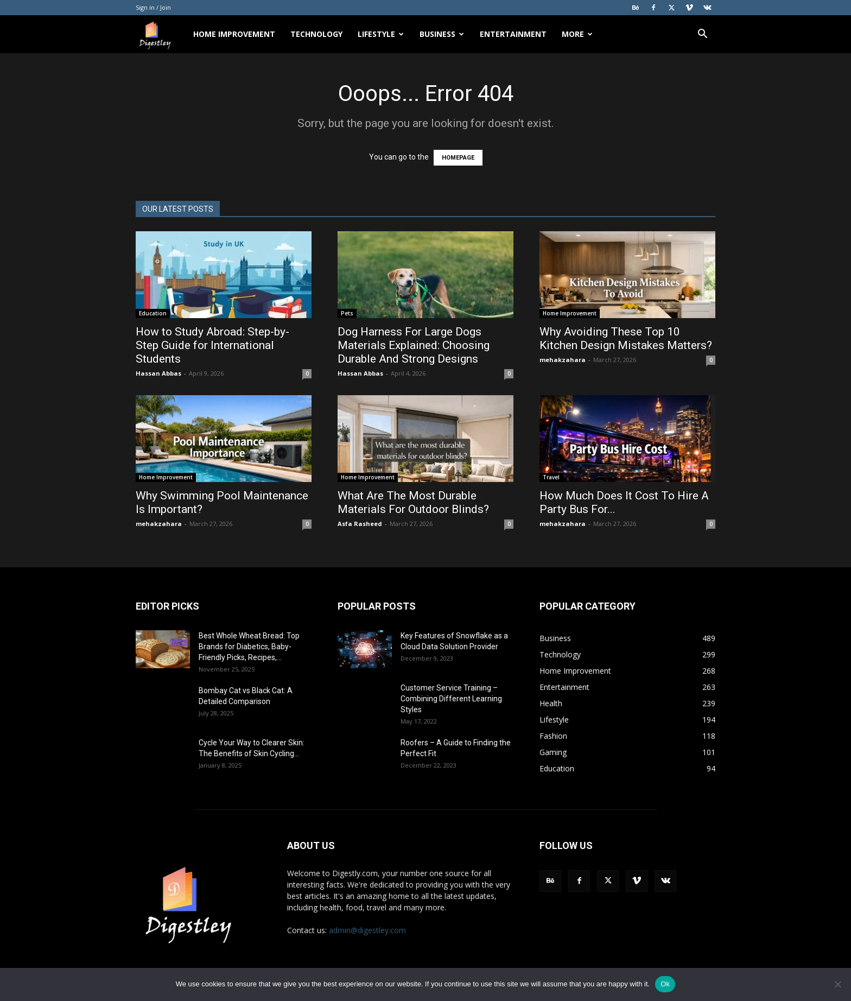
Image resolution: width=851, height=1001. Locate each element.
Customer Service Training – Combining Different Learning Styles (451, 698)
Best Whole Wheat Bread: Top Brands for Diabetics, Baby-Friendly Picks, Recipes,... (249, 646)
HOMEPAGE (458, 157)
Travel (551, 477)
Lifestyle (381, 34)
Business (442, 34)
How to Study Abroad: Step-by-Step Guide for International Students (212, 345)
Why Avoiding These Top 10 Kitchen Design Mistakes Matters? (625, 338)
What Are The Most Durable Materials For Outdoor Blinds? (413, 502)
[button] (702, 35)
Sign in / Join (153, 7)
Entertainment (513, 34)
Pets (347, 313)
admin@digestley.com (367, 930)
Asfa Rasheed (360, 523)
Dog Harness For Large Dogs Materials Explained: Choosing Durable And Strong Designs (414, 345)
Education (153, 313)
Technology (316, 34)
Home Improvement (234, 34)
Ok (665, 984)
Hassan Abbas (158, 373)
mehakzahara (562, 360)
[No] (837, 984)
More (577, 34)
